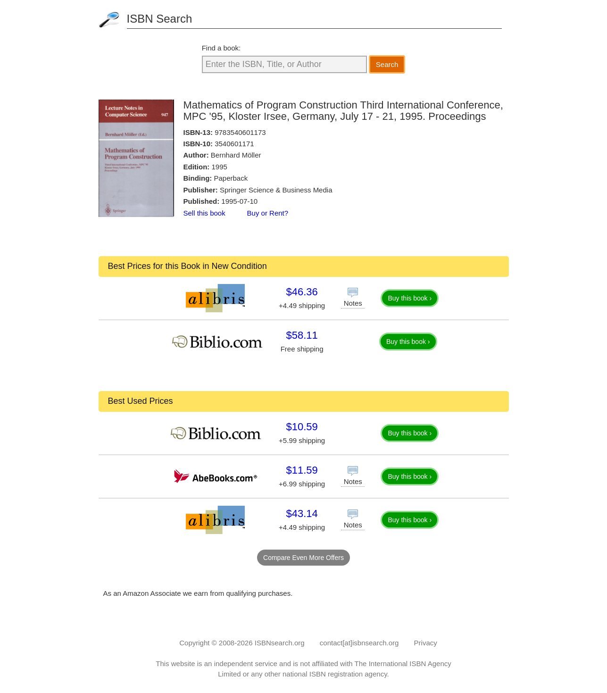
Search (387, 64)
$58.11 (301, 335)
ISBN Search (159, 18)
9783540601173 (240, 132)
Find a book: (221, 48)
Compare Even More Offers (303, 557)
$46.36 (301, 292)
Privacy (425, 643)
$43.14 (301, 513)
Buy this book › (410, 298)
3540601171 (234, 144)
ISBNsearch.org (280, 643)
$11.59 (301, 470)
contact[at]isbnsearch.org (359, 643)
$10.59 (301, 427)
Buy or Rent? (268, 213)
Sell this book (204, 213)
